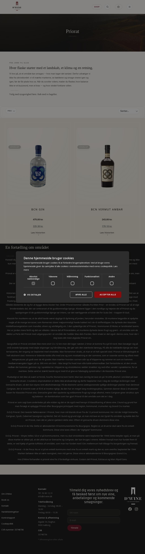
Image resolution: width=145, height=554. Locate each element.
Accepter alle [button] (108, 294)
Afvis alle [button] (81, 294)
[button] (32, 294)
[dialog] (72, 277)
